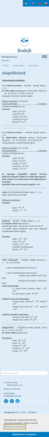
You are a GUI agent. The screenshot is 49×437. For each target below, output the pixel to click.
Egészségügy (18, 65)
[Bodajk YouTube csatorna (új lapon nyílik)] (17, 401)
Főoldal (6, 65)
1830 (38, 184)
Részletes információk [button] (15, 427)
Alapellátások (33, 65)
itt (46, 179)
